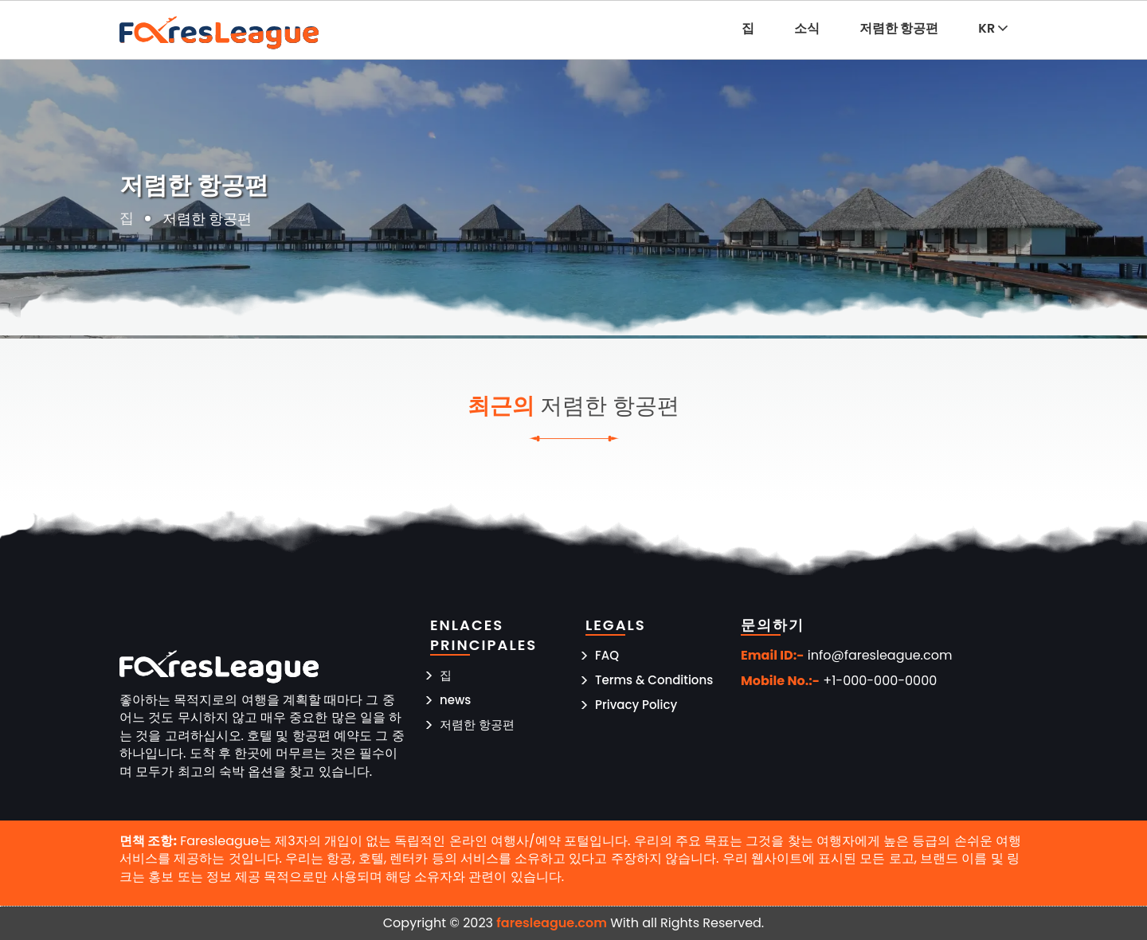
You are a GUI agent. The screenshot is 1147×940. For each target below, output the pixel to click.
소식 (807, 28)
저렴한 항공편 (899, 28)
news (455, 699)
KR (993, 28)
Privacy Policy (636, 704)
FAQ (607, 655)
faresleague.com (551, 923)
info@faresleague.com (880, 655)
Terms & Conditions (654, 680)
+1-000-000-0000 (880, 681)
